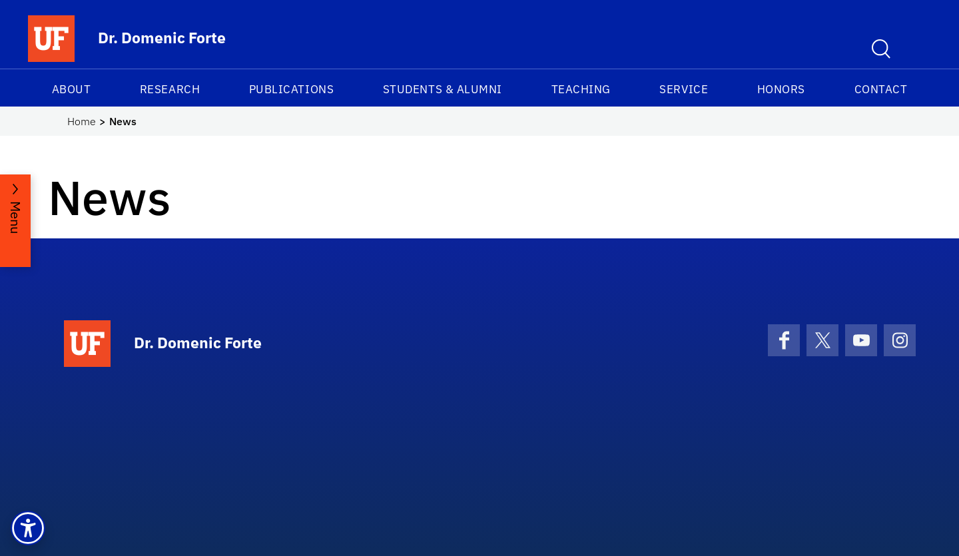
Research (170, 89)
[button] (28, 528)
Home (81, 121)
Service (683, 89)
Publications (291, 89)
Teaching (581, 89)
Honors (781, 89)
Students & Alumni (442, 89)
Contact (881, 89)
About (71, 89)
